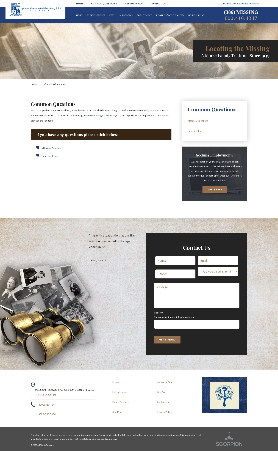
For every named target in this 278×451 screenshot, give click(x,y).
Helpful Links (119, 392)
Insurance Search (166, 382)
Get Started (167, 339)
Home (34, 84)
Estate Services (120, 402)
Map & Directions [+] (45, 394)
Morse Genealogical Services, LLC (102, 115)
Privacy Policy (164, 412)
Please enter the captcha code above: (174, 317)
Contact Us (163, 402)
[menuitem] (81, 3)
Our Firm (161, 392)
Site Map (117, 412)
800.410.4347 (241, 18)
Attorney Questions (51, 148)
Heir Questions (49, 156)
